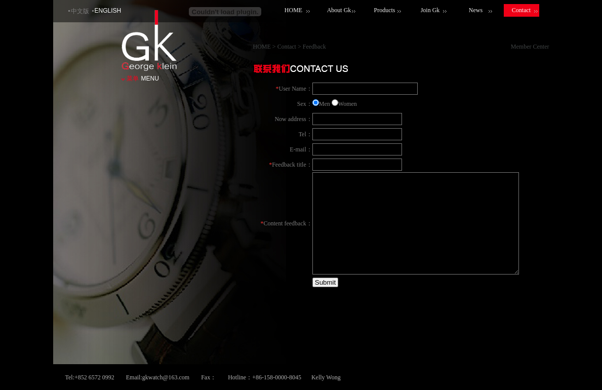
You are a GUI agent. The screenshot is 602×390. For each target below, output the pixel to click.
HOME (293, 10)
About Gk (339, 10)
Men (324, 103)
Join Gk (430, 10)
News (476, 10)
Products (384, 10)
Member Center (530, 46)
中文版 (80, 11)
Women (347, 103)
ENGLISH (108, 10)
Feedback (314, 46)
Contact (521, 10)
